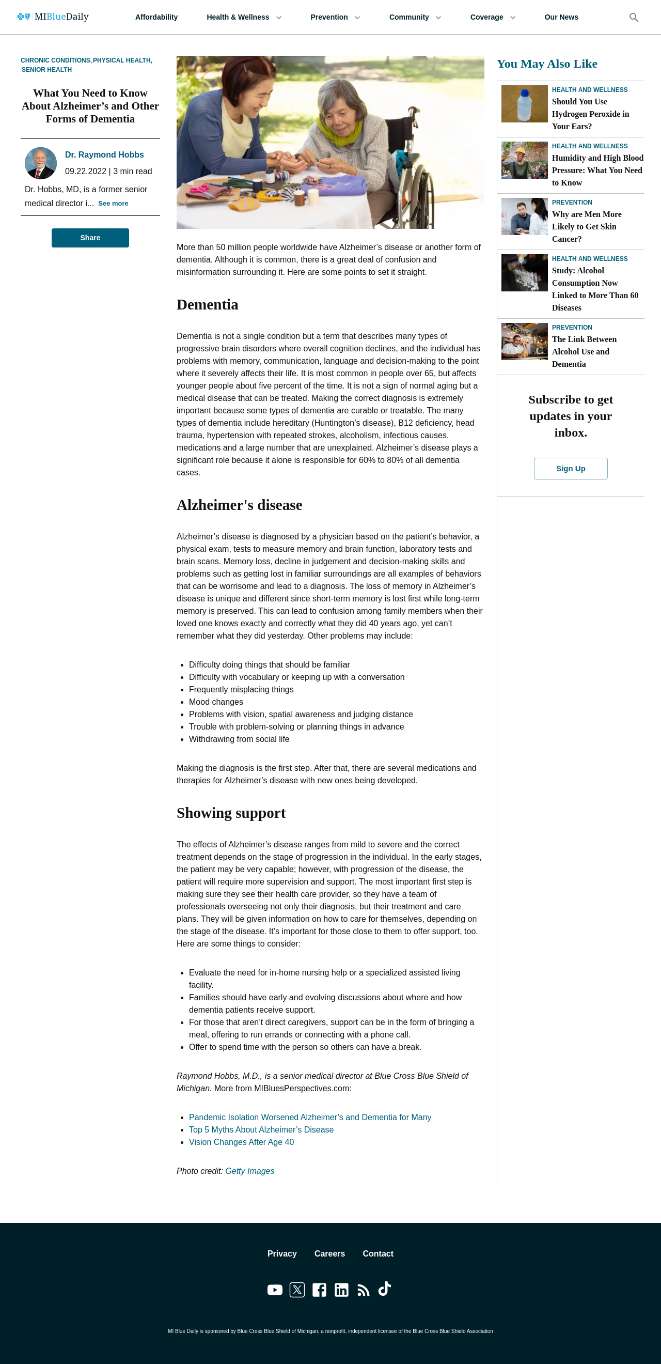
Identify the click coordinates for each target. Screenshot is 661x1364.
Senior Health (47, 69)
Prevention (336, 17)
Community (415, 17)
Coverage (493, 17)
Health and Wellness (590, 90)
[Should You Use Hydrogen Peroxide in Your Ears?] (524, 103)
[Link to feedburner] (364, 1292)
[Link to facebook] (319, 1292)
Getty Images (249, 1171)
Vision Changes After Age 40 (241, 1142)
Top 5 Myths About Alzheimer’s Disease (261, 1129)
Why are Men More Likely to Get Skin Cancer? (587, 226)
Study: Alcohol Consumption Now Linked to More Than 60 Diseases (595, 289)
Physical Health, (122, 60)
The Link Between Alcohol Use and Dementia (584, 351)
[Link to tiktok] (386, 1292)
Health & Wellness (244, 17)
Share (90, 237)
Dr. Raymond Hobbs (104, 154)
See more (113, 204)
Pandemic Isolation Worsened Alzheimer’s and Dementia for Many (310, 1117)
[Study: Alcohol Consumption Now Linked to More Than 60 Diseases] (524, 272)
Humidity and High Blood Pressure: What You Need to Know (597, 170)
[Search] (634, 17)
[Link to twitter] (297, 1292)
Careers (329, 1253)
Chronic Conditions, (56, 60)
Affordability (156, 17)
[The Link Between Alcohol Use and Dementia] (524, 341)
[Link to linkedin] (342, 1292)
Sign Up (571, 468)
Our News (562, 17)
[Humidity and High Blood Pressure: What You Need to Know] (524, 160)
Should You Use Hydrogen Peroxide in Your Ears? (590, 114)
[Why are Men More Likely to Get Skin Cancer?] (524, 216)
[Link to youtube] (275, 1292)
